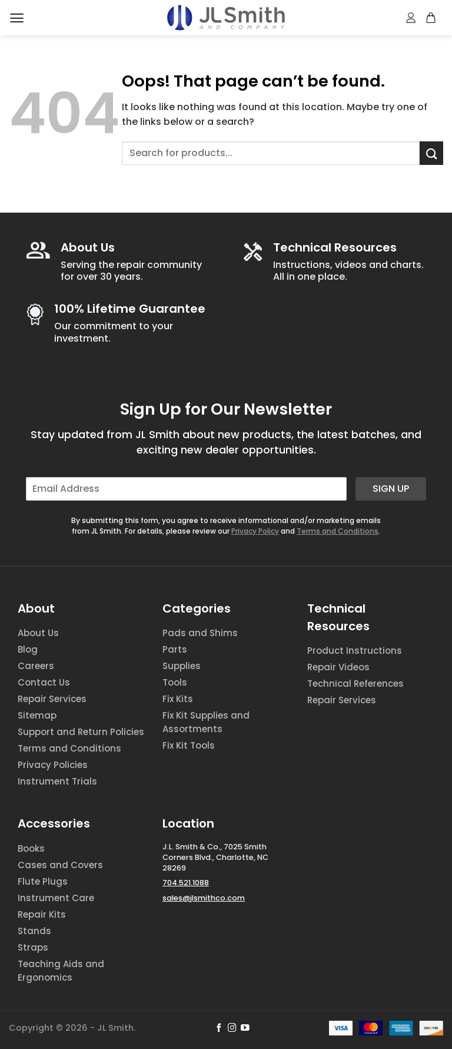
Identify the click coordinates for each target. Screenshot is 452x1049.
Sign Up (391, 488)
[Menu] (17, 18)
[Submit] (431, 153)
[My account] (411, 17)
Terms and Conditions (337, 531)
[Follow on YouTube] (245, 1028)
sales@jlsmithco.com (203, 898)
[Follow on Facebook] (219, 1028)
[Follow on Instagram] (232, 1028)
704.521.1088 (185, 883)
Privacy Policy (255, 531)
